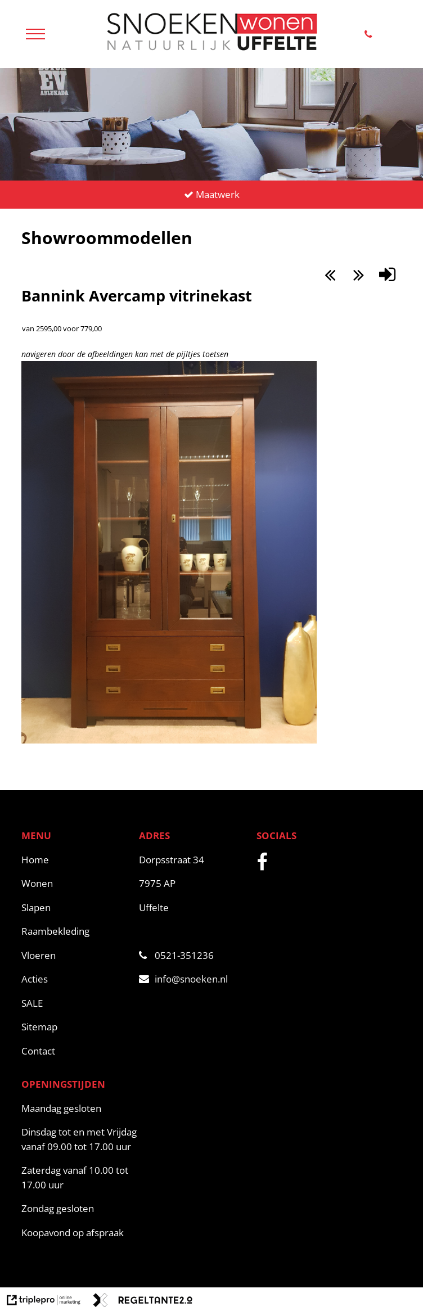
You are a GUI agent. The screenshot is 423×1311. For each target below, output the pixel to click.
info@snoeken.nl (183, 978)
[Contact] (74, 1051)
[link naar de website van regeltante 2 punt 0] (143, 1302)
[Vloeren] (74, 955)
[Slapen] (74, 907)
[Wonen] (74, 883)
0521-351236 (176, 955)
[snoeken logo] (211, 50)
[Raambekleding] (74, 931)
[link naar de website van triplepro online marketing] (44, 1302)
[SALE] (74, 1003)
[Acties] (74, 979)
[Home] (74, 860)
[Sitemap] (74, 1027)
